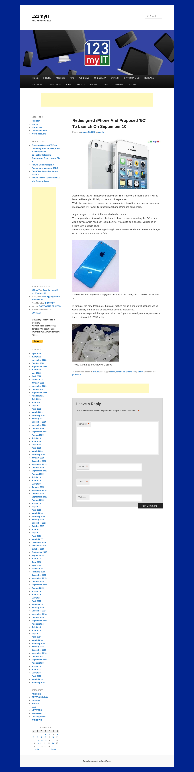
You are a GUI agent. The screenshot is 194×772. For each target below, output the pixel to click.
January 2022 (38, 383)
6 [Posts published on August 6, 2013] (37, 737)
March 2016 (37, 568)
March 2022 (37, 379)
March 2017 (37, 539)
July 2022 (36, 370)
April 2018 (36, 510)
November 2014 (39, 614)
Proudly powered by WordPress (97, 761)
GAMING (114, 78)
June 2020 (36, 441)
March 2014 (37, 640)
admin (101, 132)
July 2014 (36, 627)
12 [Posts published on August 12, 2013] (34, 740)
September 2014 (39, 620)
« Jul (37, 749)
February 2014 (38, 643)
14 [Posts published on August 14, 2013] (42, 740)
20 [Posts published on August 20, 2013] (38, 743)
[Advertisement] (97, 100)
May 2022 (36, 373)
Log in (35, 124)
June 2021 (36, 402)
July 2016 (36, 558)
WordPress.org (39, 134)
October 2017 (38, 526)
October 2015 (38, 581)
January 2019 (38, 487)
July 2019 (36, 477)
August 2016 (38, 555)
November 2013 (39, 653)
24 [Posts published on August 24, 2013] (53, 743)
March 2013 (37, 679)
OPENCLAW (100, 78)
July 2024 (36, 357)
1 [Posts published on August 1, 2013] (45, 734)
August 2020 (38, 435)
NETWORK (38, 84)
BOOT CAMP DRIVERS (50, 306)
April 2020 (36, 448)
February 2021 (38, 415)
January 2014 (38, 647)
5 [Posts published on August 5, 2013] (33, 737)
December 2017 (39, 523)
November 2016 (39, 546)
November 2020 (39, 425)
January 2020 (38, 458)
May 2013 (36, 673)
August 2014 (38, 624)
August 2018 (38, 500)
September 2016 (39, 552)
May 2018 (36, 506)
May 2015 (36, 598)
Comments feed (39, 130)
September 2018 (39, 497)
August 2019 (38, 474)
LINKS (105, 84)
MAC (72, 78)
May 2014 (36, 633)
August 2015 (38, 588)
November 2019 (39, 464)
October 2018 (38, 493)
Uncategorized (39, 717)
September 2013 (39, 659)
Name (83, 466)
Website (82, 497)
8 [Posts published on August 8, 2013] (45, 737)
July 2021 (36, 399)
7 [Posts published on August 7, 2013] (41, 737)
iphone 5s (130, 372)
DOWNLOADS (54, 84)
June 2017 (36, 529)
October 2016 (38, 549)
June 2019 (36, 480)
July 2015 (36, 591)
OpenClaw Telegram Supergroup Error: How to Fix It (46, 158)
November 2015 (39, 578)
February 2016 (38, 572)
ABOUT (93, 84)
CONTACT (80, 84)
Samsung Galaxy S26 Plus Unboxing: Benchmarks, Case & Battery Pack (46, 148)
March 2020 (37, 451)
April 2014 (36, 637)
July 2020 (36, 438)
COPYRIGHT (118, 84)
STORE (132, 84)
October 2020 (38, 428)
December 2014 (39, 611)
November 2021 (39, 386)
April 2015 (36, 601)
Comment (83, 424)
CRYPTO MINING (131, 78)
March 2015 (37, 604)
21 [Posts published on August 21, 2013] (42, 743)
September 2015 (39, 585)
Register (36, 121)
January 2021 (38, 418)
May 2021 (36, 406)
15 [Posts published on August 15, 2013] (45, 740)
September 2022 (39, 366)
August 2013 (38, 663)
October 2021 (38, 389)
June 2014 (36, 630)
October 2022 (38, 363)
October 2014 (38, 617)
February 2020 (38, 454)
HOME (36, 78)
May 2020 (36, 445)
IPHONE (47, 78)
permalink (76, 375)
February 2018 (38, 516)
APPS (68, 84)
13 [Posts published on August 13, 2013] (38, 740)
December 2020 (39, 422)
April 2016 (36, 565)
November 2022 (39, 360)
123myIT (41, 16)
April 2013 (36, 676)
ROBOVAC (149, 78)
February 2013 (38, 682)
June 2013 (36, 669)
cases (112, 372)
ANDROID (60, 78)
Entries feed (37, 127)
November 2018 (39, 490)
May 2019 (36, 484)
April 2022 (36, 376)
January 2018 (38, 519)
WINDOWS (84, 78)
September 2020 (39, 432)
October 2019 (38, 467)
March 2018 (37, 513)
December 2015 (39, 575)
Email (83, 482)
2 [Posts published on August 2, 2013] (49, 734)
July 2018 (36, 503)
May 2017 (36, 532)
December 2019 (39, 461)
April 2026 (36, 353)
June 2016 (36, 562)
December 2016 (39, 542)
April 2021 (36, 409)
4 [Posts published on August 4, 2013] (57, 734)
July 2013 (36, 666)
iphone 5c (120, 372)
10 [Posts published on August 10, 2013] (53, 737)
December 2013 (39, 650)
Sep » (53, 749)
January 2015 (38, 607)
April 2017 (36, 536)
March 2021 (37, 412)
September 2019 (39, 471)
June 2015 (36, 594)
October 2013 (38, 656)
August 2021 (38, 396)
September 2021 (39, 392)
